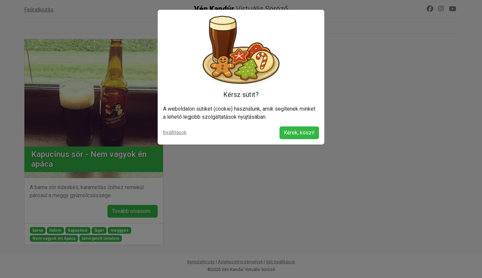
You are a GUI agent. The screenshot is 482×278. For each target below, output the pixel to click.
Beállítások (174, 132)
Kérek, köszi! (299, 132)
